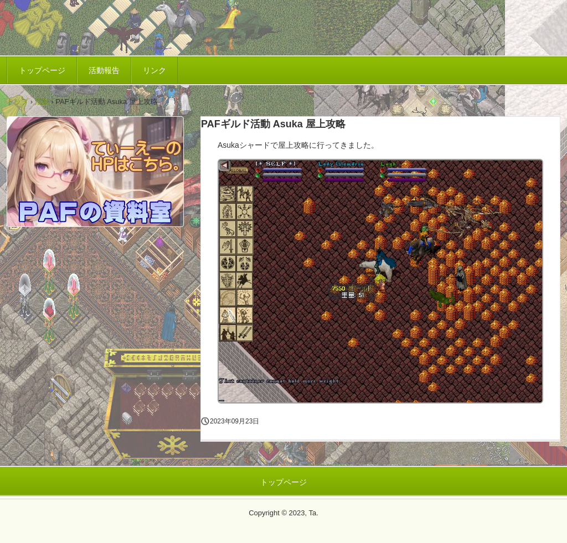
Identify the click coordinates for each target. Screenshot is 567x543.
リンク (154, 70)
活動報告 (104, 70)
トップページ (42, 70)
